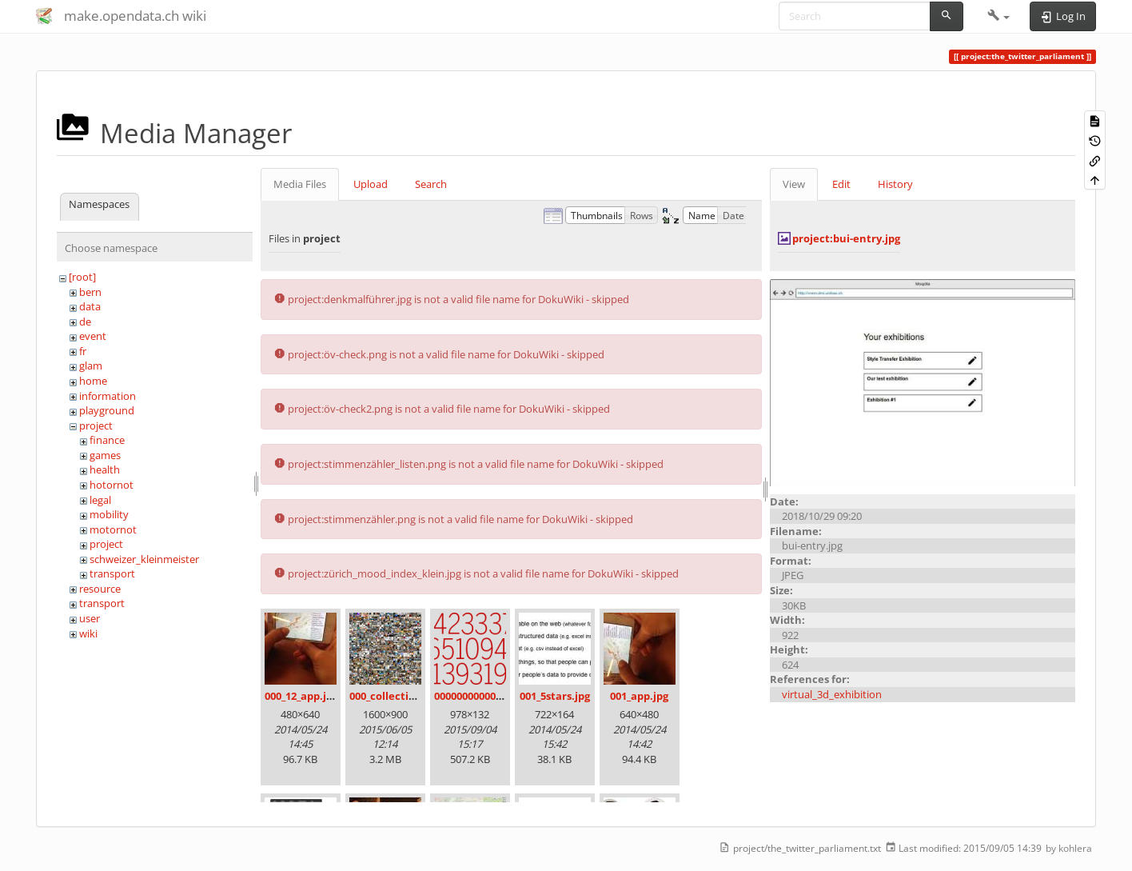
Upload (370, 184)
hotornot (112, 484)
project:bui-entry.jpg (846, 238)
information (107, 396)
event (92, 336)
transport (112, 573)
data (90, 306)
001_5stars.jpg (555, 696)
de (85, 321)
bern (90, 292)
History (895, 184)
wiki (88, 633)
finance (107, 440)
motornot (113, 529)
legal (100, 500)
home (93, 381)
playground (106, 410)
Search (431, 184)
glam (90, 365)
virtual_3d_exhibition (832, 694)
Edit (841, 184)
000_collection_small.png (412, 696)
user (89, 618)
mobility (109, 514)
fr (82, 351)
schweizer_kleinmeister (144, 559)
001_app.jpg (639, 696)
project (96, 425)
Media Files (299, 184)
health (105, 469)
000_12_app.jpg (301, 696)
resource (100, 588)
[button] (998, 16)
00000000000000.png (484, 696)
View (794, 184)
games (105, 455)
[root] (82, 277)
